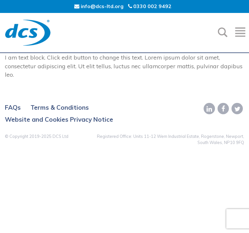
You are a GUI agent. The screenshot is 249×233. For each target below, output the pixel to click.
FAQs (13, 107)
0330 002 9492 (150, 6)
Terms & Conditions (59, 107)
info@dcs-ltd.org (99, 6)
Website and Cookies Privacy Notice (59, 119)
